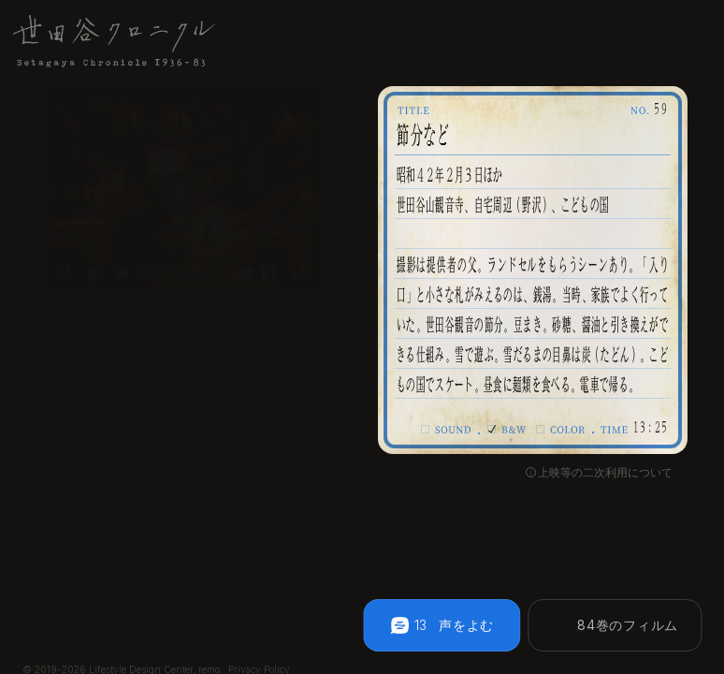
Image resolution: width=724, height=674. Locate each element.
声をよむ (466, 625)
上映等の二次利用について (605, 472)
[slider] (115, 281)
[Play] (84, 282)
